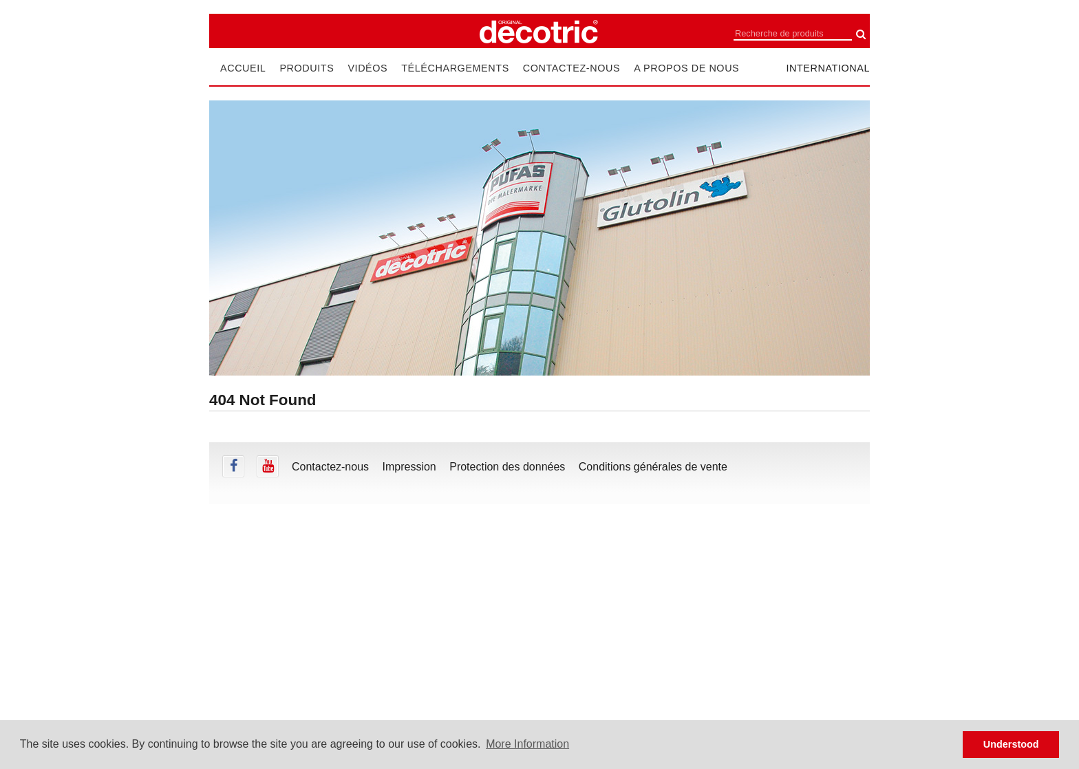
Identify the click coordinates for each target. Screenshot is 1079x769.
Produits (306, 68)
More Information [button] (527, 744)
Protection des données (507, 467)
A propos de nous (686, 68)
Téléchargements (455, 68)
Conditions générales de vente (653, 467)
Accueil (243, 68)
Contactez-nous (571, 68)
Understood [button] (1011, 744)
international (828, 68)
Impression (409, 467)
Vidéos (367, 68)
